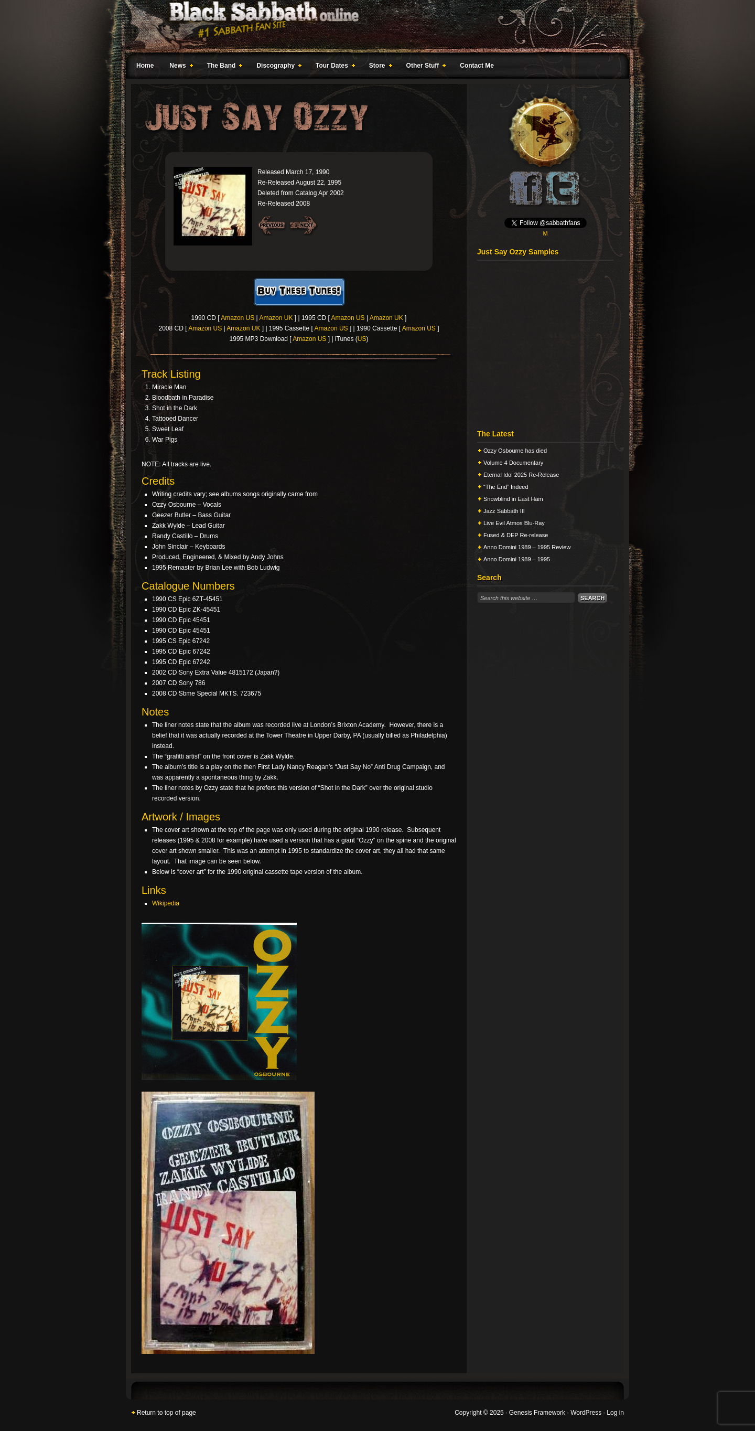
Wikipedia (165, 903)
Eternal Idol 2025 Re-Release (521, 475)
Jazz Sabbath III (504, 511)
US (362, 339)
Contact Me (477, 65)
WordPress (585, 1412)
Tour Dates (333, 67)
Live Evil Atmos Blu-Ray (514, 523)
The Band (223, 67)
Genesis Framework (537, 1412)
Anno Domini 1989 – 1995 (516, 559)
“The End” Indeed (505, 487)
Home (145, 65)
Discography (277, 67)
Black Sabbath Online (372, 26)
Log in (615, 1412)
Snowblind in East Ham (513, 499)
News (178, 67)
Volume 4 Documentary (513, 463)
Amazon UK (276, 318)
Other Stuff (424, 67)
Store (378, 67)
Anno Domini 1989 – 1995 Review (526, 547)
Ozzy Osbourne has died (515, 450)
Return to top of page (166, 1412)
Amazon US (237, 318)
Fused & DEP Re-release (515, 535)
